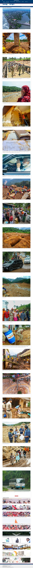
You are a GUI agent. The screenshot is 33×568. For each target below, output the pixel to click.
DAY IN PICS (7, 1)
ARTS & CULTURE (12, 1)
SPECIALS (26, 1)
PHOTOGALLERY (10, 0)
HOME (4, 1)
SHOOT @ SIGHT (18, 1)
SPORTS (23, 1)
